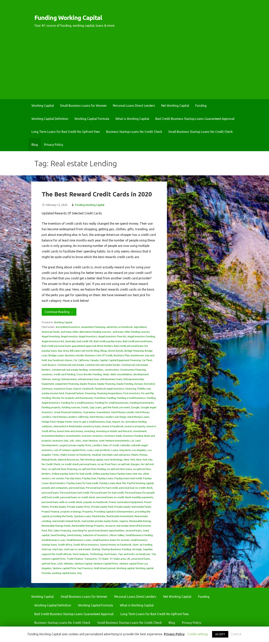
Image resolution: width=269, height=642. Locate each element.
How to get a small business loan (92, 421)
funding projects (51, 407)
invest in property (135, 426)
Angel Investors (88, 336)
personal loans (50, 492)
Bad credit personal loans (137, 341)
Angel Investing (51, 336)
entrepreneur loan (88, 379)
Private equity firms (78, 506)
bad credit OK (85, 341)
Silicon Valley (116, 535)
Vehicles (68, 563)
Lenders (97, 445)
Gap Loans (96, 407)
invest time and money (70, 431)
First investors (131, 393)
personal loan (77, 487)
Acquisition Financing (93, 326)
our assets (58, 478)
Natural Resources (68, 459)
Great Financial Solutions (68, 412)
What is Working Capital (132, 118)
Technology (96, 554)
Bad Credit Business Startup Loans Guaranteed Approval (194, 118)
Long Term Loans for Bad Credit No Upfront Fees (65, 131)
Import (116, 421)
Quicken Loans (82, 516)
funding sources (71, 407)
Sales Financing (62, 530)
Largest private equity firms (75, 445)
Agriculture (140, 326)
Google (135, 407)
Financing (90, 393)
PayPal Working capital (140, 483)
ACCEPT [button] (220, 634)
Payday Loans (105, 478)
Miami (134, 454)
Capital (103, 360)
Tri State (103, 558)
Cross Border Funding (89, 374)
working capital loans (64, 573)
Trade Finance (75, 558)
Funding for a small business (77, 402)
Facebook (88, 388)
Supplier (147, 549)
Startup (96, 549)
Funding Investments (142, 402)
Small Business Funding (139, 535)
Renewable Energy (140, 521)
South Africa (65, 544)
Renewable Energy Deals (56, 525)
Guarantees (103, 412)
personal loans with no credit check (62, 502)
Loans (114, 450)
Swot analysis (81, 554)
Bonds (119, 350)
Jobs (78, 440)
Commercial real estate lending (70, 369)
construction (112, 369)
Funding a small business (131, 397)
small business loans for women (110, 539)
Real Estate (98, 516)
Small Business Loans (78, 539)
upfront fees (49, 563)
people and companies (55, 487)
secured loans (133, 530)
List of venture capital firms (70, 450)
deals (106, 374)
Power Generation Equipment (126, 502)
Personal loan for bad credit (102, 487)
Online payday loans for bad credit (71, 473)
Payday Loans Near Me (112, 483)
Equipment (48, 383)
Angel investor (69, 336)
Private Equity (58, 506)
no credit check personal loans (78, 464)
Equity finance (88, 383)
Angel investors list (53, 341)
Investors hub (60, 440)
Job (71, 440)
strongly (137, 549)
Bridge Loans (56, 355)
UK (128, 558)
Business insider (74, 355)
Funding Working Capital (68, 17)
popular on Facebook (95, 502)
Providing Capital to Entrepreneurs (114, 511)
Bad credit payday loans (108, 341)
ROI (50, 530)
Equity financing (106, 383)
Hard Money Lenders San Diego (108, 416)
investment (139, 431)
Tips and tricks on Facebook (134, 554)
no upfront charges (129, 464)
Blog (34, 144)
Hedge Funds (64, 421)
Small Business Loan (53, 539)
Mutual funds (49, 459)
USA (60, 563)
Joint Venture (90, 440)
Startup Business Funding (116, 549)
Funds (84, 407)
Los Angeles (139, 450)
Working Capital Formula (91, 118)
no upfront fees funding (92, 469)
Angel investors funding (141, 336)
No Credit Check (51, 464)
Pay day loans (73, 478)
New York (129, 459)
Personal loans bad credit (74, 492)
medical (96, 454)
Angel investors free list (112, 336)
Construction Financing (133, 369)
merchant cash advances (116, 454)
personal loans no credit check (77, 497)
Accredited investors (68, 326)
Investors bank (113, 435)
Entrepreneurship (134, 379)
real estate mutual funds (66, 521)
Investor (86, 435)
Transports (90, 558)
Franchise (100, 397)
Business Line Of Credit (99, 355)
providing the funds (61, 516)
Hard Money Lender (122, 412)
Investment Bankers (53, 435)
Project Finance (50, 511)
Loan (89, 450)
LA (132, 440)
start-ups (57, 549)
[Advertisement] (134, 70)
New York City (144, 459)
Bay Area (63, 350)
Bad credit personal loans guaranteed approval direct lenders (77, 345)
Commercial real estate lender (102, 364)
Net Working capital (91, 459)
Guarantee (89, 412)
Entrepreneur (69, 379)
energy (56, 379)
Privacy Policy (53, 144)
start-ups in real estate (77, 549)
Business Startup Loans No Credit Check (134, 131)
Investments (73, 435)
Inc (122, 421)
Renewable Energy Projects (88, 525)
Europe (138, 383)
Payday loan (89, 478)
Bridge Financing (134, 350)
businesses (137, 355)
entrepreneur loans (111, 379)
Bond (111, 350)
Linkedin (125, 445)
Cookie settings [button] (197, 634)
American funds (51, 331)
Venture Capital (83, 563)
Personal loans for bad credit (107, 492)
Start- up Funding (142, 544)
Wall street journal (104, 568)
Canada (94, 360)
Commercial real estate (70, 364)
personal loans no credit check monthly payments (124, 497)
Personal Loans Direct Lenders (134, 105)
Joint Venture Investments (114, 440)
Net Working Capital (175, 105)
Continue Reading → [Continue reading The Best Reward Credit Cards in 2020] (59, 312)
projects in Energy (70, 511)
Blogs (104, 350)
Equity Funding (125, 383)
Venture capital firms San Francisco (72, 568)
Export (77, 388)
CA (75, 360)
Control (236, 634)
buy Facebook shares (60, 360)
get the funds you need (116, 407)
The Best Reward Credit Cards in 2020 (97, 194)
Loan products (102, 450)
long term (125, 450)
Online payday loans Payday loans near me (117, 473)
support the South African (56, 554)
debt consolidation (121, 374)
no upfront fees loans (119, 469)
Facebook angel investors (109, 388)
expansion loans (63, 388)
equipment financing (67, 383)
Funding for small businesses (112, 402)
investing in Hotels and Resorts (114, 431)
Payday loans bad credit (128, 478)
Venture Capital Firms (105, 563)
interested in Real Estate (67, 426)
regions (123, 521)
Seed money (74, 535)
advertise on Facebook (119, 326)
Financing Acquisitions (109, 393)
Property (87, 511)
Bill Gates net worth (81, 350)
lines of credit (111, 445)
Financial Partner (74, 393)
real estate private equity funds (99, 521)
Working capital (125, 568)
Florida (56, 397)
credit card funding (64, 374)
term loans (110, 554)
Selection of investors (95, 535)
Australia (70, 341)
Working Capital (42, 105)
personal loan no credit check (136, 487)
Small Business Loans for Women (83, 105)
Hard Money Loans (138, 416)
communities (96, 369)
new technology (113, 459)
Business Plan (122, 355)
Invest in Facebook (113, 426)
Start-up (46, 549)
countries (47, 374)
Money (143, 454)
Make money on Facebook (75, 454)
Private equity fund (102, 506)
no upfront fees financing (62, 469)
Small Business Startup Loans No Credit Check (200, 131)
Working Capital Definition (49, 118)
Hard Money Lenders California (70, 416)
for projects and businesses (77, 397)
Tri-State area (117, 558)
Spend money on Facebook (115, 544)
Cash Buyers (49, 364)
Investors (97, 435)
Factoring (131, 388)
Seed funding (58, 535)
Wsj (79, 573)
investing (89, 431)
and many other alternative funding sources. (86, 331)
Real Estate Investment (120, 516)
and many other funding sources (131, 331)
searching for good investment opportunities (98, 530)
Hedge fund (48, 421)
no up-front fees (107, 464)
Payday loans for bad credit (82, 483)
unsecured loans (140, 558)
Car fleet (147, 360)
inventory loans (92, 426)
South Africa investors (86, 544)
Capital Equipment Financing (125, 360)
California (83, 360)
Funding (200, 105)
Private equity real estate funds (132, 506)
